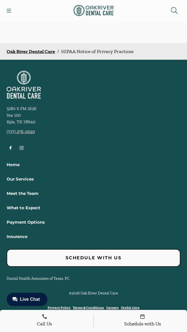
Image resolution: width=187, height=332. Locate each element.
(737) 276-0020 (21, 131)
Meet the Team (22, 193)
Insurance (17, 236)
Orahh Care (130, 307)
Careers (112, 307)
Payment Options (26, 222)
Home (13, 164)
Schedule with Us (93, 257)
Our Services (20, 179)
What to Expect (23, 207)
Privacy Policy (59, 307)
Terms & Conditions (88, 307)
